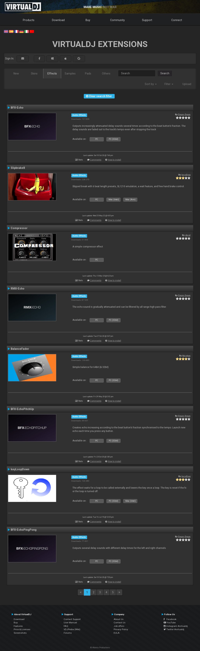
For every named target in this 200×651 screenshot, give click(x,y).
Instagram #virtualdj (176, 626)
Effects (52, 73)
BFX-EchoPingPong (24, 529)
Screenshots (20, 633)
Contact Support (72, 619)
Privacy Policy (121, 629)
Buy (88, 20)
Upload (186, 84)
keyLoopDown (20, 469)
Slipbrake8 (18, 167)
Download (58, 20)
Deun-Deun (184, 114)
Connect (176, 20)
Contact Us (119, 622)
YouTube (170, 622)
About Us (118, 619)
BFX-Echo (17, 107)
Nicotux (186, 355)
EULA (117, 633)
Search (164, 73)
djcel (187, 235)
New (16, 73)
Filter (168, 84)
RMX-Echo (17, 288)
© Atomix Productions (100, 647)
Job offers (119, 626)
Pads (88, 73)
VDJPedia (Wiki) (72, 629)
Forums (68, 633)
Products (28, 20)
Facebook (170, 619)
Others (106, 73)
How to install (114, 160)
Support (147, 20)
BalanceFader (20, 348)
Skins (34, 73)
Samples (70, 73)
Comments (95, 160)
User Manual (70, 622)
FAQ (66, 626)
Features (18, 626)
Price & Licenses (22, 629)
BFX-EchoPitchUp (22, 409)
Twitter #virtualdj (174, 629)
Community (117, 20)
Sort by (151, 84)
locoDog (185, 174)
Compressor (19, 228)
